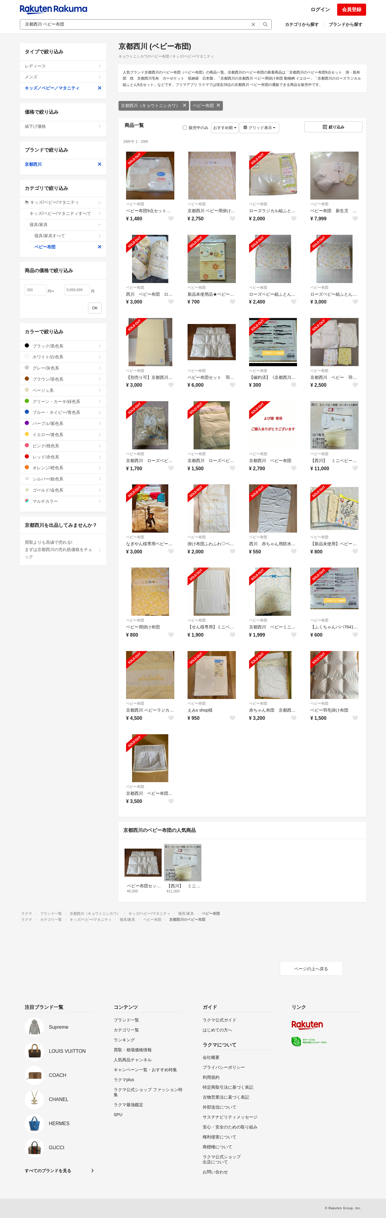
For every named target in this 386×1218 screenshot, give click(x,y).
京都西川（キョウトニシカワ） (154, 105)
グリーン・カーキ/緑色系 (63, 401)
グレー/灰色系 (63, 367)
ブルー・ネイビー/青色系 (63, 412)
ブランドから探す (345, 24)
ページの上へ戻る (311, 968)
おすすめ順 (224, 127)
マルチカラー (63, 501)
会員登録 (351, 9)
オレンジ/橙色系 (63, 467)
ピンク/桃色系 (63, 445)
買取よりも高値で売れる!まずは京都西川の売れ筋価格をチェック (63, 549)
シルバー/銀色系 (63, 478)
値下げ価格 (63, 126)
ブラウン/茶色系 (63, 379)
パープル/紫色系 (63, 423)
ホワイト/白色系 (63, 356)
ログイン (320, 9)
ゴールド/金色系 (63, 490)
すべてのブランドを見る (48, 1170)
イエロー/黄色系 (63, 434)
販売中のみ (195, 127)
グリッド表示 (259, 127)
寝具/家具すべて (68, 235)
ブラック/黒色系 (63, 345)
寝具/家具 (66, 224)
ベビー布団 (206, 105)
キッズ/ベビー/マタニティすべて (66, 213)
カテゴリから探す (302, 24)
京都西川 (63, 164)
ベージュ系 (63, 390)
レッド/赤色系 (63, 456)
